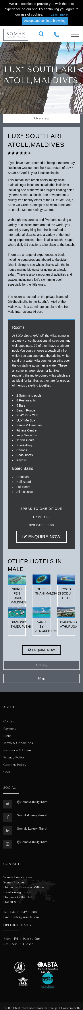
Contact (9, 721)
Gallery (41, 665)
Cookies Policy (14, 765)
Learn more (59, 14)
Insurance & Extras (17, 750)
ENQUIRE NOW (41, 536)
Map (41, 678)
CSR (6, 772)
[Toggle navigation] (75, 34)
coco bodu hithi (66, 593)
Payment (9, 729)
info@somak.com (26, 917)
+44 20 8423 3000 (23, 912)
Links (7, 736)
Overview (41, 118)
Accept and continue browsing (45, 20)
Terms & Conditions (18, 743)
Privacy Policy (14, 757)
